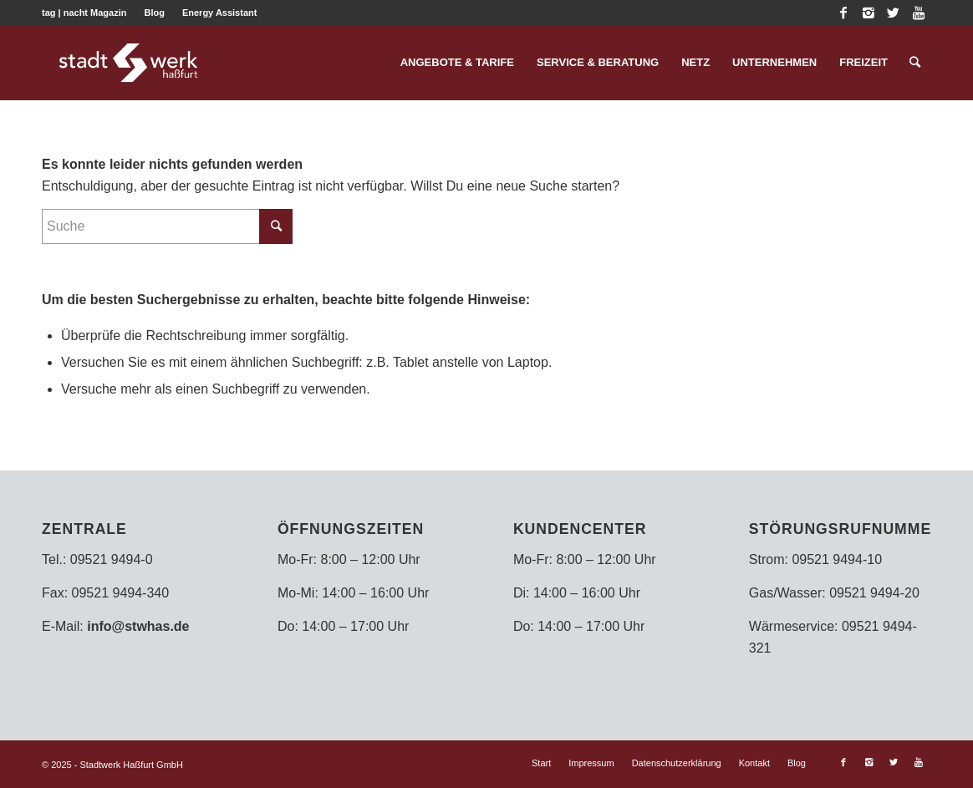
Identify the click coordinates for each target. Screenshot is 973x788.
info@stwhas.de (138, 626)
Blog (154, 13)
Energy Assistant (219, 13)
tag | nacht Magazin (84, 13)
